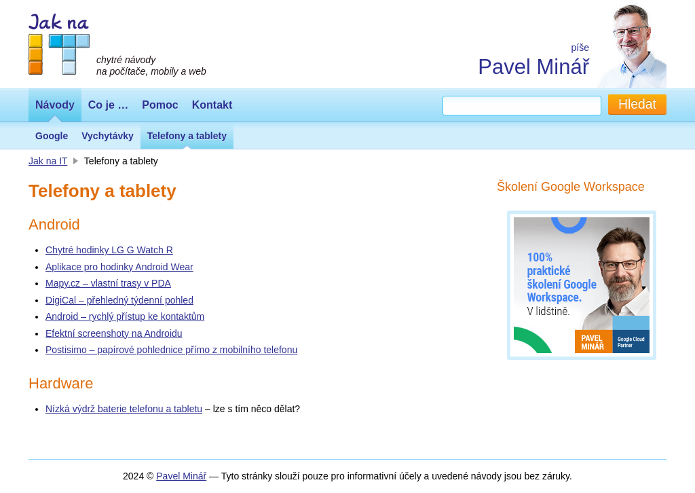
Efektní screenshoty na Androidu (114, 333)
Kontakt (212, 105)
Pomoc (160, 105)
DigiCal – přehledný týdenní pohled (119, 300)
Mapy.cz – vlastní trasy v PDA (108, 283)
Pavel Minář (533, 67)
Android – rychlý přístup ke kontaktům (124, 316)
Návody (55, 105)
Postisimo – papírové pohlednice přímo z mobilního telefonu (171, 349)
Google (51, 135)
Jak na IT (48, 161)
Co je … (108, 105)
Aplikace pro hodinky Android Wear (119, 266)
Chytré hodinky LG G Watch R (109, 249)
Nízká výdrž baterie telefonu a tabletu (123, 408)
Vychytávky (107, 135)
